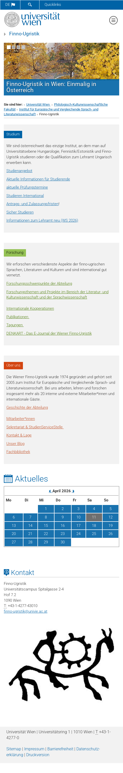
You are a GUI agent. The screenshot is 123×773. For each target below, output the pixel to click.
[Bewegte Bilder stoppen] (23, 47)
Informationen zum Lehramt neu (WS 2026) (42, 220)
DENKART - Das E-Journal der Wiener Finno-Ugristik (49, 333)
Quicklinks (53, 4)
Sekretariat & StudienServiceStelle (35, 427)
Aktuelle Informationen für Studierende (38, 179)
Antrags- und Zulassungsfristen (32, 204)
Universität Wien (38, 104)
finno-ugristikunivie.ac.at (25, 611)
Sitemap (13, 749)
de (10, 4)
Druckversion (37, 754)
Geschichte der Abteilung (27, 407)
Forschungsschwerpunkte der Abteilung (39, 283)
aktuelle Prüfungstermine (27, 187)
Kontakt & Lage (19, 435)
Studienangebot (19, 170)
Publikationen (17, 317)
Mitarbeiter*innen (20, 418)
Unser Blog (15, 443)
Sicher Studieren (20, 212)
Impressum (34, 749)
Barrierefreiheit (60, 749)
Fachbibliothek (18, 451)
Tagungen (15, 325)
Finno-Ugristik (24, 34)
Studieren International (25, 195)
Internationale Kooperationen (30, 308)
